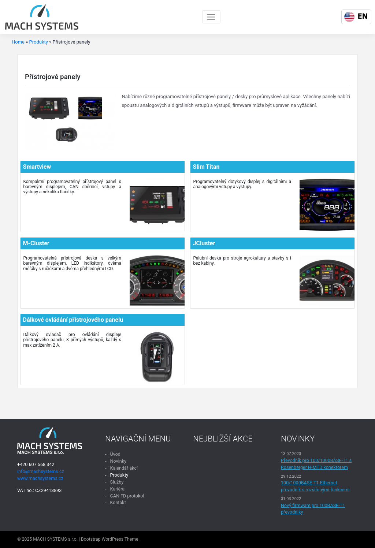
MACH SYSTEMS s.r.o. (55, 539)
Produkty (38, 42)
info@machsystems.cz (40, 471)
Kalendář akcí (124, 468)
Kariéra (117, 489)
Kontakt (118, 502)
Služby (116, 482)
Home (18, 42)
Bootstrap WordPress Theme (109, 539)
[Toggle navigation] (211, 16)
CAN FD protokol (127, 496)
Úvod (115, 454)
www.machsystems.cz (40, 478)
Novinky (118, 461)
